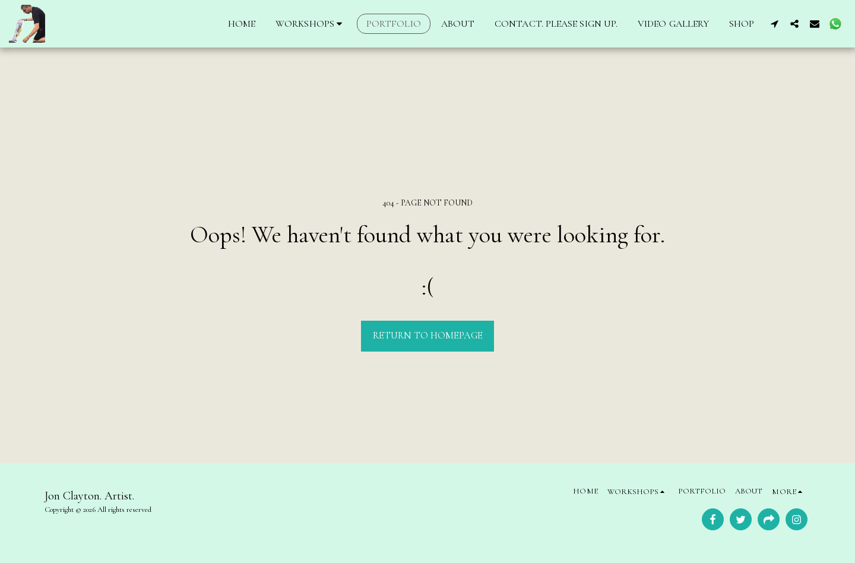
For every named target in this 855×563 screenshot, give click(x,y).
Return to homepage (428, 335)
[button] (311, 24)
